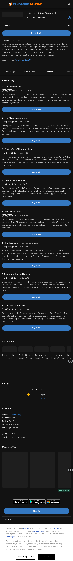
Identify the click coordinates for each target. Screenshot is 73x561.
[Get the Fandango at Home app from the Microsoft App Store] (53, 502)
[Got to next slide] (70, 360)
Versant (26, 528)
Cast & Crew (29, 72)
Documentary (15, 414)
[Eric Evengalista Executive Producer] (57, 360)
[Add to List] (69, 17)
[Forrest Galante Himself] (9, 360)
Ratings (50, 72)
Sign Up (36, 511)
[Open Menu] (4, 4)
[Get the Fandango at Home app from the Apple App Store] (20, 502)
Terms (56, 528)
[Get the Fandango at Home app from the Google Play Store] (37, 502)
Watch (8, 519)
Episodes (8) (10, 72)
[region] (36, 542)
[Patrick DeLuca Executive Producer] (25, 360)
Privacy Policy (38, 531)
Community (30, 399)
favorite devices (23, 60)
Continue (46, 556)
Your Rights (10, 537)
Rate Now (43, 399)
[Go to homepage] (26, 4)
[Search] (69, 4)
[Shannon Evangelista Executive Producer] (41, 360)
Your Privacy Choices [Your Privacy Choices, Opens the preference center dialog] (26, 556)
